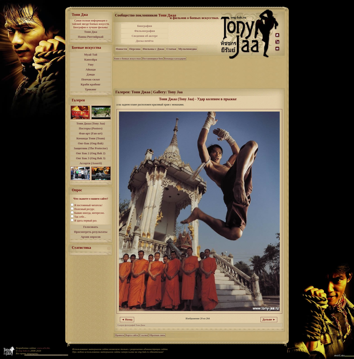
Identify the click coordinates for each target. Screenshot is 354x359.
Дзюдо (90, 74)
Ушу (91, 64)
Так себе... (80, 216)
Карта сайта (132, 335)
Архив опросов (91, 236)
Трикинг (90, 89)
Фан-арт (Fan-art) (90, 133)
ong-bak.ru (24, 350)
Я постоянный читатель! (88, 205)
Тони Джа (90, 31)
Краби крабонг (91, 84)
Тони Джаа (167, 15)
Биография (144, 26)
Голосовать (90, 226)
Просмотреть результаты (90, 231)
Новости (121, 49)
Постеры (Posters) (90, 128)
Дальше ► (268, 319)
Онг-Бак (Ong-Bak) (90, 143)
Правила (119, 335)
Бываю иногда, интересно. (89, 212)
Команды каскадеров (175, 58)
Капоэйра (90, 59)
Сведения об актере (145, 35)
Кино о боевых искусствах (127, 58)
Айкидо (91, 69)
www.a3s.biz (43, 348)
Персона (134, 49)
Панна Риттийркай (90, 36)
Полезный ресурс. (84, 209)
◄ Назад (127, 319)
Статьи (171, 49)
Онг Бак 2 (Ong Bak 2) (90, 153)
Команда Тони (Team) (90, 138)
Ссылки (144, 335)
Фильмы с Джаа (153, 49)
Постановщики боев (152, 58)
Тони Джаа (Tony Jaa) (90, 123)
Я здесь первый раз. (85, 220)
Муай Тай (90, 54)
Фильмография (144, 31)
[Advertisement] (194, 33)
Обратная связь (157, 335)
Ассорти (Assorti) (90, 163)
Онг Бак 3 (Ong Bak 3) (90, 158)
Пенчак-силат (90, 79)
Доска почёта (144, 40)
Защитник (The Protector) (91, 148)
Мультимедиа (187, 49)
